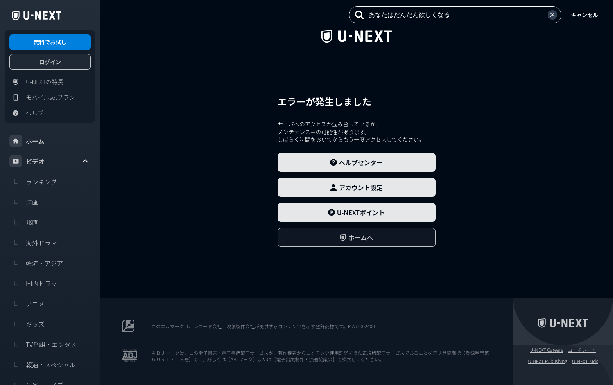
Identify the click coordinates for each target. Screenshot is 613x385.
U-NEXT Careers (546, 350)
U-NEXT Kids (585, 361)
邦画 (23, 222)
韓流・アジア (36, 263)
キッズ (27, 324)
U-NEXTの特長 (36, 82)
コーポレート (582, 350)
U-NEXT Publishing (547, 361)
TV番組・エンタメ (43, 344)
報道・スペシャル (42, 364)
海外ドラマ (33, 242)
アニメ (27, 303)
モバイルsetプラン (42, 97)
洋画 (23, 202)
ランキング (33, 181)
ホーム (27, 141)
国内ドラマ (33, 283)
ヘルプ (26, 113)
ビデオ (49, 161)
